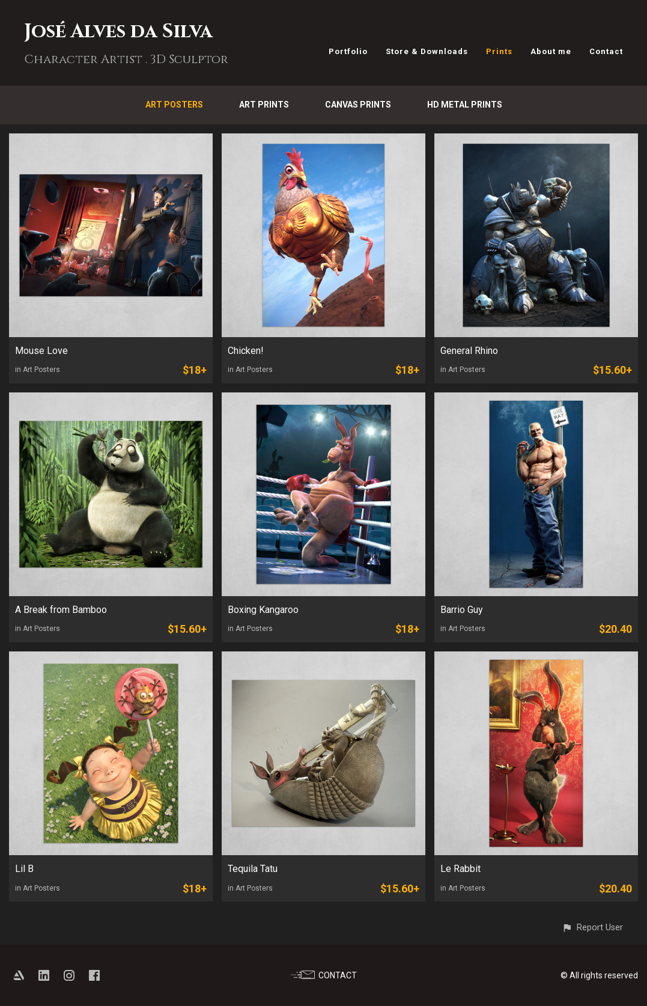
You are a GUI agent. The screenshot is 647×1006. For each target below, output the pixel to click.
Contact (606, 51)
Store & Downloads (427, 51)
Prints (499, 51)
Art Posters (174, 104)
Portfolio (348, 51)
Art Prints (264, 104)
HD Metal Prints (464, 104)
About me (550, 51)
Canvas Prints (358, 104)
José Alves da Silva (118, 31)
